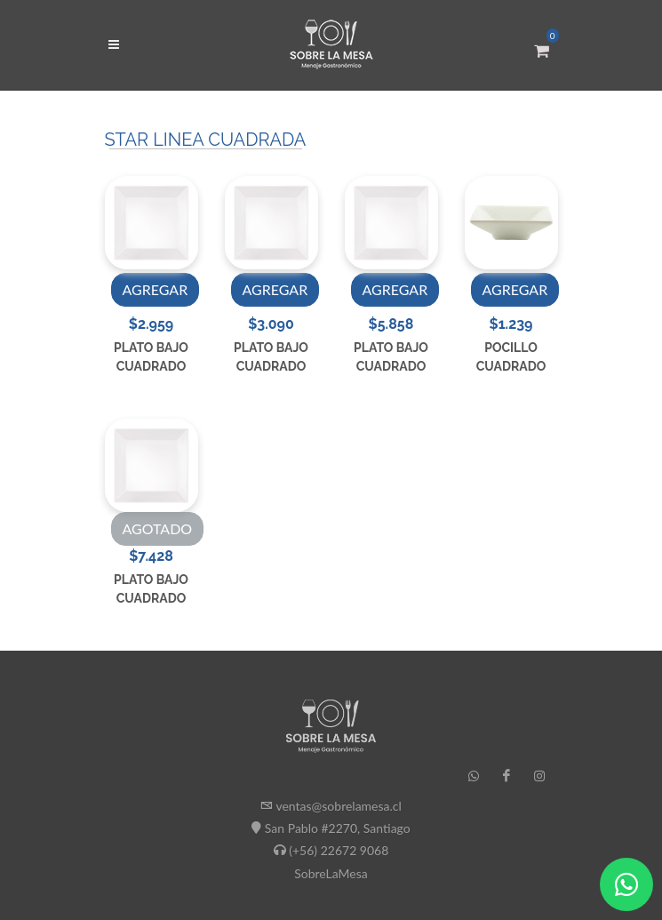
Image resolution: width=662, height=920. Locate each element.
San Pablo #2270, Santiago (338, 828)
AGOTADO (158, 528)
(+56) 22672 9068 (338, 850)
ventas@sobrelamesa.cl (338, 805)
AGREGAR (155, 289)
